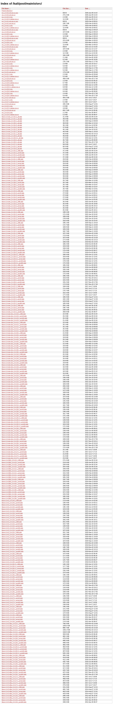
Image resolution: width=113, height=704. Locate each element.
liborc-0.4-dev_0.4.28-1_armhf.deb (13, 278)
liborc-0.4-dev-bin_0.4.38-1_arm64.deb (14, 350)
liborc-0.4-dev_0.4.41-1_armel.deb (13, 163)
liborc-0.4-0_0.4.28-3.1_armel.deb (13, 568)
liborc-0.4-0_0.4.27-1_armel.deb (12, 600)
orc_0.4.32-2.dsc (7, 63)
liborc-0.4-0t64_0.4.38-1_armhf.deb (13, 492)
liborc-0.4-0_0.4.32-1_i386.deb (12, 532)
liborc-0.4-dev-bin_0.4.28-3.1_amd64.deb (15, 426)
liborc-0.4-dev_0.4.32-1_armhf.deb (13, 225)
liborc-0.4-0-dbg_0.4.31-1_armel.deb (14, 628)
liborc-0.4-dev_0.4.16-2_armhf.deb (13, 307)
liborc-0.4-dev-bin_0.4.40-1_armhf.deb (14, 335)
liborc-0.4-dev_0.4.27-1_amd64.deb (13, 295)
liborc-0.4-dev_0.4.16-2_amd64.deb (13, 312)
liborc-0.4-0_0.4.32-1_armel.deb (12, 536)
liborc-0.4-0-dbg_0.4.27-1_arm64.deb (14, 683)
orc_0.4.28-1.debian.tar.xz (10, 95)
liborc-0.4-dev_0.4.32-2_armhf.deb (13, 214)
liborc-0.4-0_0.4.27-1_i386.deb (12, 596)
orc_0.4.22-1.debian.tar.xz (10, 108)
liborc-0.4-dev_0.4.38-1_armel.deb (13, 184)
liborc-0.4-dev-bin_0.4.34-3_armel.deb (14, 358)
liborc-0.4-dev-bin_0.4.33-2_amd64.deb (14, 373)
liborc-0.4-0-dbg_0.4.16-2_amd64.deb (14, 702)
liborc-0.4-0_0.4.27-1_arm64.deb (12, 602)
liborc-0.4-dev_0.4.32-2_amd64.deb (13, 220)
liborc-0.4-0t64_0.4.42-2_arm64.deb (13, 464)
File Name (5, 8)
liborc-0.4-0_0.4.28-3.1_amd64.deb (13, 572)
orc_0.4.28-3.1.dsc (8, 85)
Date (86, 8)
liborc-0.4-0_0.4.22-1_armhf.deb (12, 609)
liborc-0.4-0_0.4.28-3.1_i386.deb (12, 564)
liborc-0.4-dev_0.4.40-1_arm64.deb (13, 176)
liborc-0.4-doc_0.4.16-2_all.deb (12, 148)
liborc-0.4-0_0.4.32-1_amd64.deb (12, 541)
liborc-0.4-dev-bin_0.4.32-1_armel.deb (14, 390)
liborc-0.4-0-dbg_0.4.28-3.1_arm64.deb (14, 651)
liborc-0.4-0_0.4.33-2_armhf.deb (12, 513)
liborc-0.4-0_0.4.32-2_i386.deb (12, 522)
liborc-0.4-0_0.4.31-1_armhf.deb (12, 545)
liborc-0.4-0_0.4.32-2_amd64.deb (12, 530)
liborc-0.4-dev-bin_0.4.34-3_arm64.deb (14, 360)
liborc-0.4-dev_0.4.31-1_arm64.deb (13, 240)
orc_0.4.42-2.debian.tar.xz (10, 19)
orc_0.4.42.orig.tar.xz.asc (10, 13)
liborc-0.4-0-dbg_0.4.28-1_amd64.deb (14, 674)
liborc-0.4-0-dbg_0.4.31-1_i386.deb (13, 623)
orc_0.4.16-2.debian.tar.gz (10, 114)
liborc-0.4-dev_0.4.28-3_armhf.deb (13, 246)
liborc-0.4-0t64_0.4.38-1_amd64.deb (13, 498)
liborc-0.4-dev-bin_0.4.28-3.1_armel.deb (15, 422)
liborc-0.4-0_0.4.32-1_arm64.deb (12, 538)
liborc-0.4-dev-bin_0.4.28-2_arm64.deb (14, 435)
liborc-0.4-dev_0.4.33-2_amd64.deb (13, 210)
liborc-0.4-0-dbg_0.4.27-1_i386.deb (13, 676)
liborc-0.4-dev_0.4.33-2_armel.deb (13, 206)
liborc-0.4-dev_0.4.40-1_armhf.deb (13, 172)
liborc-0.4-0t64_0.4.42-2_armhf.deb (13, 462)
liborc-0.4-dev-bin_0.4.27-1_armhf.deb (14, 452)
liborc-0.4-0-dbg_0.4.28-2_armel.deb (14, 659)
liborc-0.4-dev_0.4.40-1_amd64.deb (13, 178)
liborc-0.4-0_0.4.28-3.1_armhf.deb (13, 566)
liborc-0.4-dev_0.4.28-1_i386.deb (12, 276)
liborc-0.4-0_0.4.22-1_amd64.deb (12, 613)
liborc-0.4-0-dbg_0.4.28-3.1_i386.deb (14, 645)
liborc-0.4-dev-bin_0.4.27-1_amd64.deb (14, 458)
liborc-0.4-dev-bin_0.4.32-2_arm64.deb (14, 382)
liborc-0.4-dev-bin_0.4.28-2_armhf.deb (14, 430)
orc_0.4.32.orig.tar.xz (8, 61)
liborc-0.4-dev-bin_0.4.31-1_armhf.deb (14, 399)
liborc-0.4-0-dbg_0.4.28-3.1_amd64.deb (15, 653)
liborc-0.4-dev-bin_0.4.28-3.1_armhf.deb (15, 420)
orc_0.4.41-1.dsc (7, 25)
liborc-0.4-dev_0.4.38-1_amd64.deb (13, 189)
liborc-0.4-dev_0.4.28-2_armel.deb (13, 269)
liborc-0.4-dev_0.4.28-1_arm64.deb (13, 282)
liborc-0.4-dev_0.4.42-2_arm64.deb (13, 155)
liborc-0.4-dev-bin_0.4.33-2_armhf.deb (14, 367)
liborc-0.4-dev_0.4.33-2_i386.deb (12, 201)
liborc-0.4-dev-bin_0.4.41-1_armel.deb (14, 326)
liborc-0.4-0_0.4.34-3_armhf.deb (12, 502)
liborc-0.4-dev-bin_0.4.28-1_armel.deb (14, 443)
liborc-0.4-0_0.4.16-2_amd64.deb (12, 621)
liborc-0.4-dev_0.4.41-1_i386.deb (12, 159)
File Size (66, 8)
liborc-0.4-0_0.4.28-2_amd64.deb (12, 583)
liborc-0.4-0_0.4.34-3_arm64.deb (12, 507)
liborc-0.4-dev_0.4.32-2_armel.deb (13, 216)
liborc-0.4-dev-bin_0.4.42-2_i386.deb (14, 314)
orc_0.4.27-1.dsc (7, 100)
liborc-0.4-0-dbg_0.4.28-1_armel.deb (14, 670)
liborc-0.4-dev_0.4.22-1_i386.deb (12, 297)
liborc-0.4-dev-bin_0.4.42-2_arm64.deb (14, 318)
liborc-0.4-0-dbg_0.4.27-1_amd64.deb (14, 685)
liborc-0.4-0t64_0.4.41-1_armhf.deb (13, 471)
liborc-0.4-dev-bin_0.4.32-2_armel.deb (14, 379)
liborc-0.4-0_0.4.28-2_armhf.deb (12, 577)
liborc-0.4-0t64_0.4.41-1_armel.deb (13, 473)
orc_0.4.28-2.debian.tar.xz (10, 91)
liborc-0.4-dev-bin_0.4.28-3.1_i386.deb (14, 418)
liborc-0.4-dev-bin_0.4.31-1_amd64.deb (14, 405)
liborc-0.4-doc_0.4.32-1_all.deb (12, 131)
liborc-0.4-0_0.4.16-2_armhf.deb (12, 617)
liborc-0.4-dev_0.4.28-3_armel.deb (13, 248)
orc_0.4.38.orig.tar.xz (8, 40)
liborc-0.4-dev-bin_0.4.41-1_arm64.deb (14, 329)
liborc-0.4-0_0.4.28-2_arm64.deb (12, 581)
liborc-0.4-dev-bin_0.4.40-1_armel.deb (14, 337)
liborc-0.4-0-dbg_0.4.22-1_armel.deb (14, 691)
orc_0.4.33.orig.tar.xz (8, 55)
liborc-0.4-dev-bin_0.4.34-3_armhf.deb (14, 356)
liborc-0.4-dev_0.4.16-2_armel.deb (13, 309)
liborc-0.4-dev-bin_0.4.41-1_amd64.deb (14, 331)
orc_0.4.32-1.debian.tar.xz (10, 70)
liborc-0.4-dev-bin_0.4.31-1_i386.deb (14, 396)
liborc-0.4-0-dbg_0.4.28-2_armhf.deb (14, 657)
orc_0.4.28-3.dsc (7, 80)
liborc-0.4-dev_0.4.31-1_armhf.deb (13, 235)
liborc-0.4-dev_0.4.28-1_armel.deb (13, 280)
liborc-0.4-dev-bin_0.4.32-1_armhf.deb (14, 388)
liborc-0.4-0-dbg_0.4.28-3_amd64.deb (14, 642)
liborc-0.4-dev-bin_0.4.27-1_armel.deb (14, 454)
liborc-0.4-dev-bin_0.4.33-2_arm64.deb (14, 371)
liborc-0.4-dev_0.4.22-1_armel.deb (13, 301)
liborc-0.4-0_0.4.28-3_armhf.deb (12, 555)
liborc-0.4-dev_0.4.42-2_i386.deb (12, 150)
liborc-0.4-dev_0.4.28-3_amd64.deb (13, 252)
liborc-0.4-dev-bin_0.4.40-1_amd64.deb (14, 341)
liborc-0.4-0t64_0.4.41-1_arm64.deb (13, 475)
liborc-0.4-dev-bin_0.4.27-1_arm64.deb (14, 456)
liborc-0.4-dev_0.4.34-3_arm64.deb (13, 197)
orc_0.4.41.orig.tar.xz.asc (10, 21)
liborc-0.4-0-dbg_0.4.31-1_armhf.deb (14, 625)
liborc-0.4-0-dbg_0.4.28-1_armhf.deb (14, 668)
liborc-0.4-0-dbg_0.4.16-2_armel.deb (14, 700)
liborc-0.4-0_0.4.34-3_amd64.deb (12, 509)
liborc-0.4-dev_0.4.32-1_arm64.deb (13, 229)
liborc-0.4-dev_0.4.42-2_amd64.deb (13, 157)
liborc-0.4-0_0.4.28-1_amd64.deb (12, 594)
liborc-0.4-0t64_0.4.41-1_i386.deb (13, 469)
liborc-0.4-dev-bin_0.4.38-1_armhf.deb (14, 346)
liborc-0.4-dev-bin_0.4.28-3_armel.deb (14, 411)
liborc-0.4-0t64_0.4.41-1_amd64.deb (13, 477)
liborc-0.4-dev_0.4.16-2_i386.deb (12, 305)
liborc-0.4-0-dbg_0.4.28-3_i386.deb (13, 634)
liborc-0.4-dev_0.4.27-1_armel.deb (13, 290)
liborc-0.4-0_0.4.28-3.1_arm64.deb (13, 570)
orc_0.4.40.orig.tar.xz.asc (10, 30)
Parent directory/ (7, 11)
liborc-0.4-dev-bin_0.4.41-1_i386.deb (14, 322)
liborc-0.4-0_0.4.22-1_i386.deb (12, 606)
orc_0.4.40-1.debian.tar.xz (10, 36)
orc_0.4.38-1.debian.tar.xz (10, 44)
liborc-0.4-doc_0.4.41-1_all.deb (12, 119)
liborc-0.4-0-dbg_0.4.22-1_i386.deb (13, 687)
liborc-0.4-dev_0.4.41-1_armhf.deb (13, 161)
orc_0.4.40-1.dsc (7, 34)
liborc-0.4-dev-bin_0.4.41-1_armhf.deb (14, 324)
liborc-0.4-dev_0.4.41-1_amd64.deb (13, 167)
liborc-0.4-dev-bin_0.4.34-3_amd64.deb (14, 363)
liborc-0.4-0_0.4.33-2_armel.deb (12, 515)
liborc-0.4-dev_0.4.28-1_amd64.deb (13, 284)
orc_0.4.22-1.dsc (7, 106)
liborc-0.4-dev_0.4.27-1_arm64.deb (13, 293)
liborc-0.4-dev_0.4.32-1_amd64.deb (13, 231)
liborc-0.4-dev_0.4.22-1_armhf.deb (13, 299)
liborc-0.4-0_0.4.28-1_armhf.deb (12, 587)
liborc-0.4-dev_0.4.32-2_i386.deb (12, 212)
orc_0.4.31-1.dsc (7, 74)
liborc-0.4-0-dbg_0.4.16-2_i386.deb (13, 695)
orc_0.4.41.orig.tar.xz (8, 23)
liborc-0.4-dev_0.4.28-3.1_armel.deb (13, 259)
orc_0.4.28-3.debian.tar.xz (10, 83)
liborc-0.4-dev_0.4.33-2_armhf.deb (13, 203)
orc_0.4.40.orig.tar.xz (8, 32)
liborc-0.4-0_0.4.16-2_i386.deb (12, 615)
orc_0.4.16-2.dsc (7, 112)
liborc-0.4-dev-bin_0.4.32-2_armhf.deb (14, 377)
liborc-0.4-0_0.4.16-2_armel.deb (12, 619)
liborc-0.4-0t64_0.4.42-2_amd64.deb (13, 466)
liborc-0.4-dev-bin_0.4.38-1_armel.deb (14, 348)
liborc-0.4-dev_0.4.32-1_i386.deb (12, 223)
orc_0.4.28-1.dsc (7, 93)
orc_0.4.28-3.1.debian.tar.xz (11, 87)
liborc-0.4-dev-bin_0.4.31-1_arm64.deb (14, 403)
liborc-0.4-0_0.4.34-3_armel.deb (12, 505)
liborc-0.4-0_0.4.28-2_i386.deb (12, 575)
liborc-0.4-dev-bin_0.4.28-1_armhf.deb (14, 441)
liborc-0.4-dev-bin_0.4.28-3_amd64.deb (14, 415)
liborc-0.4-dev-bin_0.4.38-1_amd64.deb (14, 352)
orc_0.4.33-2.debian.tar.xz (10, 59)
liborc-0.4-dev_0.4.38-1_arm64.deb (13, 186)
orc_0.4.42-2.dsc (7, 17)
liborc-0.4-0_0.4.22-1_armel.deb (12, 611)
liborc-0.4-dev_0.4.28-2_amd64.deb (13, 273)
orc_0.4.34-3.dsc (7, 51)
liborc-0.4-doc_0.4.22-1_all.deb (12, 146)
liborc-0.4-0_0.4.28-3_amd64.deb (12, 562)
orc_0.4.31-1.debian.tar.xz (10, 76)
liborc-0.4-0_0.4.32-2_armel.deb (12, 526)
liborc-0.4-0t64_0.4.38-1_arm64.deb (13, 496)
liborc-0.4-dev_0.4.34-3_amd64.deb (13, 199)
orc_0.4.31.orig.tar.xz (8, 72)
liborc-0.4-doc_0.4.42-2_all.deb (12, 117)
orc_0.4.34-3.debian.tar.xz (10, 53)
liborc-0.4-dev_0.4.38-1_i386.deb (12, 180)
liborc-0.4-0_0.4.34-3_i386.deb (12, 500)
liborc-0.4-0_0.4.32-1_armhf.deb (12, 534)
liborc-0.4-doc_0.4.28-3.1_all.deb (12, 138)
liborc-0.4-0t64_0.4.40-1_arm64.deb (13, 486)
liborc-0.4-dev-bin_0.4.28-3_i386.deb (14, 407)
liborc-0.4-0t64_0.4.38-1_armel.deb (13, 494)
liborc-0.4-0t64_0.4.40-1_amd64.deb (13, 488)
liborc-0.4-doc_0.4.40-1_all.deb (12, 121)
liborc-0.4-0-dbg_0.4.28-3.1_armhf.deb (14, 647)
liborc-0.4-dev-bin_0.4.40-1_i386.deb (14, 333)
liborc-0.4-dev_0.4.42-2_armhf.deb (13, 153)
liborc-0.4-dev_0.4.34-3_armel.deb (13, 195)
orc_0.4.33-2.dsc (7, 57)
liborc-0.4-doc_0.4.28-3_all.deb (12, 136)
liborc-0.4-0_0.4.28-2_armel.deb (12, 579)
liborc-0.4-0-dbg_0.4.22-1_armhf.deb (14, 689)
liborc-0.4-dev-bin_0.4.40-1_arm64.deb (14, 339)
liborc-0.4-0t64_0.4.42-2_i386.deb (13, 460)
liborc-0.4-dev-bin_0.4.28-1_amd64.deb (14, 447)
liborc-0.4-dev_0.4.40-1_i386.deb (12, 170)
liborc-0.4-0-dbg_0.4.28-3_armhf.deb (14, 636)
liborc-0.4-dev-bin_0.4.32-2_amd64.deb (14, 384)
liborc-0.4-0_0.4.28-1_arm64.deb (12, 592)
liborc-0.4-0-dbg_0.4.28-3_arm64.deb (14, 640)
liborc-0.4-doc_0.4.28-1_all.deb (12, 142)
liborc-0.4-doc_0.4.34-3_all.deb (12, 125)
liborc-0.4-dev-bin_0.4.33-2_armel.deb (14, 369)
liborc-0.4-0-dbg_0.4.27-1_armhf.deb (14, 678)
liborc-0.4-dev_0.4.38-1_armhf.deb (13, 182)
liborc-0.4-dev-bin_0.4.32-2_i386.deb (14, 375)
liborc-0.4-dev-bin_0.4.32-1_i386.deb (14, 386)
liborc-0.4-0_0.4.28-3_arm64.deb (12, 560)
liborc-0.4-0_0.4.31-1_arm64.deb (12, 549)
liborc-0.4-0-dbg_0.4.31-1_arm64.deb (14, 630)
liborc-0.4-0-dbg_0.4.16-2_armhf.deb (14, 698)
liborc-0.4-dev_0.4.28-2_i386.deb (12, 265)
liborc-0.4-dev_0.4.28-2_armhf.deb (13, 267)
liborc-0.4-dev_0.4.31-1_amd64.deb (13, 242)
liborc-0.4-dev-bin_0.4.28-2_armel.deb (14, 432)
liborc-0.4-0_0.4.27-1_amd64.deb (12, 604)
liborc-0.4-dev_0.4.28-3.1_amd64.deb (14, 263)
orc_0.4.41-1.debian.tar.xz (10, 27)
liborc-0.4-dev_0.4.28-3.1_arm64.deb (14, 261)
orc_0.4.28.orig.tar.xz (8, 78)
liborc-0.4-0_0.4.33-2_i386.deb (12, 511)
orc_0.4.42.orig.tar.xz (8, 15)
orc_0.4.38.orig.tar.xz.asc (10, 38)
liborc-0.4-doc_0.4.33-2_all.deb (12, 127)
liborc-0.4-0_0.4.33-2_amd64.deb (12, 519)
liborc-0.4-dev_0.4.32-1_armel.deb (13, 227)
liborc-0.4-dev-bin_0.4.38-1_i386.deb (14, 343)
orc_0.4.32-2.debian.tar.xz (10, 66)
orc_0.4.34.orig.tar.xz (8, 49)
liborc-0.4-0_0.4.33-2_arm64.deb (12, 517)
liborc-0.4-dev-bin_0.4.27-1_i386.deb (14, 449)
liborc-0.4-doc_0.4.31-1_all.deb (12, 134)
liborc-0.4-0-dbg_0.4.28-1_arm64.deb (14, 672)
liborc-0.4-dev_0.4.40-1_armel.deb (13, 174)
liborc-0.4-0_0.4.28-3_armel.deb (12, 558)
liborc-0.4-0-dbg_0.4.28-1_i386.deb (13, 666)
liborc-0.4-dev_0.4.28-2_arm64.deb (13, 271)
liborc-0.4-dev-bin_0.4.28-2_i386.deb (14, 428)
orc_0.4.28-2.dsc (7, 89)
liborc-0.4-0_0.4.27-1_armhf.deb (12, 598)
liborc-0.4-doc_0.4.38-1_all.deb (12, 123)
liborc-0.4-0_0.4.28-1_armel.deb (12, 589)
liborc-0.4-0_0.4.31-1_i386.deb (12, 543)
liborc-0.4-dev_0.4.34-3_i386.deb (12, 191)
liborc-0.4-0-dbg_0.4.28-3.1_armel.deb (14, 649)
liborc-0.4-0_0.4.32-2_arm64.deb (12, 528)
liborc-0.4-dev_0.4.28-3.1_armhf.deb (13, 256)
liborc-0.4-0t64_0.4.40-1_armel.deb (13, 483)
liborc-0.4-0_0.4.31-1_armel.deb (12, 547)
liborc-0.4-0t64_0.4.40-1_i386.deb (13, 479)
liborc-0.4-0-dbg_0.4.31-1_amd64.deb (14, 632)
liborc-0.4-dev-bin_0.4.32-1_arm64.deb (14, 392)
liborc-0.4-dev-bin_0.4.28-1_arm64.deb (14, 445)
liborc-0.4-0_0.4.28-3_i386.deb (12, 553)
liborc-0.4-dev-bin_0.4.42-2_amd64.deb (14, 320)
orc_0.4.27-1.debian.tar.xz (10, 102)
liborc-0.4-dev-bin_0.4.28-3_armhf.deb (14, 409)
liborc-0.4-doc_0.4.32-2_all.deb (12, 129)
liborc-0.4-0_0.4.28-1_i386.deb (12, 585)
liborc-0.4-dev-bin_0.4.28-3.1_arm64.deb (15, 424)
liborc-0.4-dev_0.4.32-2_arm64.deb (13, 218)
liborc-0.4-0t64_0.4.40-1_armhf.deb (13, 481)
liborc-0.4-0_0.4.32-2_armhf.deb (12, 524)
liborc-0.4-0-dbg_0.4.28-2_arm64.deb (14, 661)
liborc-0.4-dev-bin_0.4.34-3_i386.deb (14, 354)
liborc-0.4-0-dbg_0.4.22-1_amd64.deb (14, 693)
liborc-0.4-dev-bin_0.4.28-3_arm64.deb (14, 413)
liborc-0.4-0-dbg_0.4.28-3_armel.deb (14, 638)
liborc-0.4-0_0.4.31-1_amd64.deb (12, 551)
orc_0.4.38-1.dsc (7, 42)
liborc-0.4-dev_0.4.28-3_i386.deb (12, 244)
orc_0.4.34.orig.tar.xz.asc (10, 47)
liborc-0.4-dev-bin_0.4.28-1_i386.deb (14, 439)
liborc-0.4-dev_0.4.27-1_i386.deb (12, 286)
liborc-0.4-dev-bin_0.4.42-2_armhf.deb (14, 316)
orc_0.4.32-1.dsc (7, 68)
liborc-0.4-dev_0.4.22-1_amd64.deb (13, 303)
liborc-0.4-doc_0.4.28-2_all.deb (12, 140)
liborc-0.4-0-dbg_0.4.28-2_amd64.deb (14, 664)
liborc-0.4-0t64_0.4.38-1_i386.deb (13, 490)
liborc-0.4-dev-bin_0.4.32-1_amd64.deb (14, 394)
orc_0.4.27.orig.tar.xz (8, 97)
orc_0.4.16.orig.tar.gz (8, 110)
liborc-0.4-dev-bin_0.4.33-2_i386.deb (14, 365)
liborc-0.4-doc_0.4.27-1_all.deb (12, 144)
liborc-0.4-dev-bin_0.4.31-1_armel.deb (14, 401)
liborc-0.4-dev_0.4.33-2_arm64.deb (13, 208)
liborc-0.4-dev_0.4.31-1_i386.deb (12, 233)
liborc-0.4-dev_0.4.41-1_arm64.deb (13, 165)
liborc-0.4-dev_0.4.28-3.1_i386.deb (13, 254)
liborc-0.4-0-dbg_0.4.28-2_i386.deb (13, 655)
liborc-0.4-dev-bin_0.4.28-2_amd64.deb (14, 437)
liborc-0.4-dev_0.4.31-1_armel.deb (13, 237)
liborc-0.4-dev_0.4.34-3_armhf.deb (13, 193)
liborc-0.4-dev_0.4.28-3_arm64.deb (13, 250)
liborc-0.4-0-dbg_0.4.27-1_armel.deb (14, 681)
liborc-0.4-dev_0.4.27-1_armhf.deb (13, 288)
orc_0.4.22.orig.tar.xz (8, 104)
